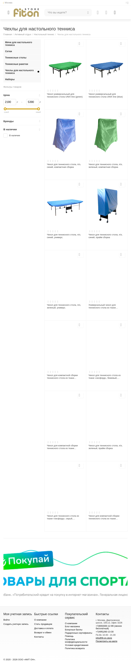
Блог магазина (72, 626)
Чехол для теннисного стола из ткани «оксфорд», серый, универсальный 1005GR (63, 517)
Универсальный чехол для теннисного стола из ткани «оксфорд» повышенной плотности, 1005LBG (102, 306)
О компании (40, 620)
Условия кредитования (76, 645)
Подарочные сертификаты (78, 633)
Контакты (39, 637)
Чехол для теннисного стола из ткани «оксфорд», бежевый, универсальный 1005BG (105, 376)
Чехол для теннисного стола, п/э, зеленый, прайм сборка (105, 447)
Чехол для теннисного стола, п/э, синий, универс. (64, 236)
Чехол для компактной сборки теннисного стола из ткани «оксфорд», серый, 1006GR (62, 447)
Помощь (69, 636)
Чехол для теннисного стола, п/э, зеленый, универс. (64, 306)
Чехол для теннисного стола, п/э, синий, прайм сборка (105, 236)
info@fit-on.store (104, 638)
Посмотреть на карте (106, 641)
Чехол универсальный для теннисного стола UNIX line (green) (65, 95)
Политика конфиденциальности (76, 640)
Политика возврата (75, 648)
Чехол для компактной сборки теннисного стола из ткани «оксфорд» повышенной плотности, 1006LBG (62, 376)
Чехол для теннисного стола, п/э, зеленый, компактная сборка (105, 165)
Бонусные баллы (73, 629)
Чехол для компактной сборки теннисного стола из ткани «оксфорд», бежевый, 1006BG (104, 517)
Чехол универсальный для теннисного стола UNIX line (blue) (106, 95)
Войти (6, 620)
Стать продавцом (43, 624)
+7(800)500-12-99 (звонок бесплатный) (109, 627)
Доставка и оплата (43, 628)
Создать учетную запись (15, 624)
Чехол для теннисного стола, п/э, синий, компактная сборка (64, 165)
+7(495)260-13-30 (105, 631)
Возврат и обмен (42, 632)
